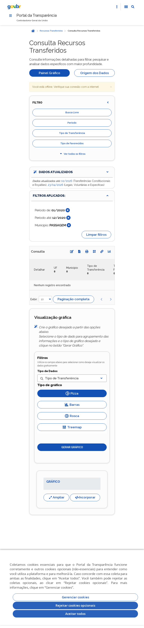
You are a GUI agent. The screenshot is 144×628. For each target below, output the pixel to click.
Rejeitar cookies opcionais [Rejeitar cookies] (75, 605)
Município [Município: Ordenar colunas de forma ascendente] (72, 267)
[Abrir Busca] (132, 7)
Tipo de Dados (47, 371)
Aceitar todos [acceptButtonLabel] (75, 613)
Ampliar (56, 497)
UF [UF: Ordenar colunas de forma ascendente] (55, 267)
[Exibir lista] (101, 378)
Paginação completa (73, 299)
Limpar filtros (96, 234)
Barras (72, 405)
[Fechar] (68, 210)
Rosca (72, 416)
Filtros (42, 358)
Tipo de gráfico (49, 385)
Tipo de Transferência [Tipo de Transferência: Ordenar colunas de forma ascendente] (95, 267)
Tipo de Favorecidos (72, 143)
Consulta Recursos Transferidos (84, 31)
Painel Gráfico (49, 73)
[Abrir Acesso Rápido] (117, 7)
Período (72, 123)
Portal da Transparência (36, 15)
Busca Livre (72, 112)
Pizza (72, 393)
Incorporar (85, 497)
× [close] (111, 87)
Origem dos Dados (94, 73)
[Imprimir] (87, 251)
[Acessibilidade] (126, 7)
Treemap (72, 427)
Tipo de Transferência (72, 133)
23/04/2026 (56, 184)
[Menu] (11, 16)
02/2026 (67, 181)
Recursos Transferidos (51, 31)
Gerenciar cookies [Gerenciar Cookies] (75, 597)
